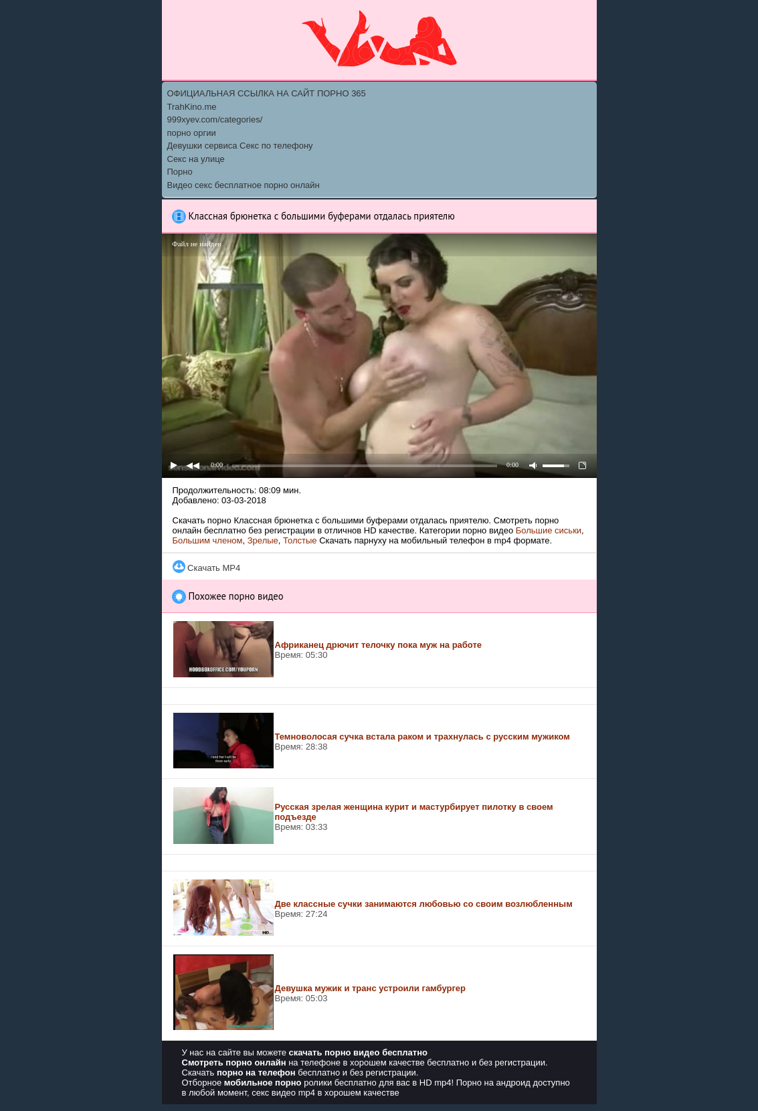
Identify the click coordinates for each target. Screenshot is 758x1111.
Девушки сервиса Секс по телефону (240, 146)
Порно (180, 172)
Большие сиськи (548, 530)
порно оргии (191, 133)
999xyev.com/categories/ (215, 119)
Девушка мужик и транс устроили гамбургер (370, 988)
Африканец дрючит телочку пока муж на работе (378, 645)
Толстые (299, 540)
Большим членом (208, 540)
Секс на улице (196, 159)
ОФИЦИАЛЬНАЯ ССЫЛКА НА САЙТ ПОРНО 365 (266, 93)
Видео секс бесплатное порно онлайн (243, 185)
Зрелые (263, 540)
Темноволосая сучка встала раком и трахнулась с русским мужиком (422, 737)
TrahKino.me (192, 107)
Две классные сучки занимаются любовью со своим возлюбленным (424, 904)
